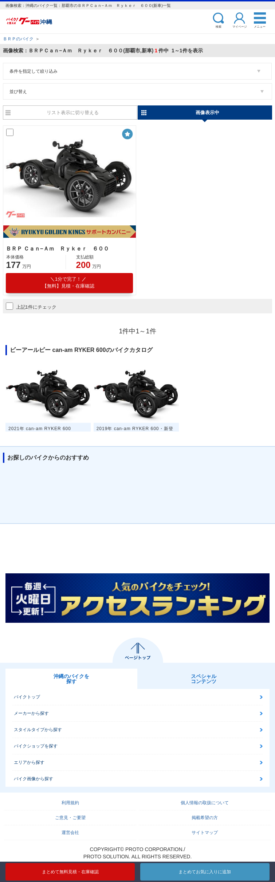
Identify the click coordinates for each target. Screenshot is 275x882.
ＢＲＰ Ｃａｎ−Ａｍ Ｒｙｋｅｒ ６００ (57, 248)
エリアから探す (29, 762)
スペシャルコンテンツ (203, 678)
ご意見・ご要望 (70, 817)
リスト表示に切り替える (73, 112)
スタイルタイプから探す (38, 729)
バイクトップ (27, 696)
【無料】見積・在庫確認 (68, 282)
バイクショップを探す (36, 746)
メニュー (260, 26)
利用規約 (70, 802)
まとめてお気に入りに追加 (204, 871)
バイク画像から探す (33, 778)
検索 (218, 26)
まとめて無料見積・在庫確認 (70, 871)
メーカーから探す (31, 713)
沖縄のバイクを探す (71, 678)
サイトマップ (205, 832)
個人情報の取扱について (205, 802)
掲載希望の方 (205, 817)
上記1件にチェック (31, 306)
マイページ (239, 26)
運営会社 (70, 832)
